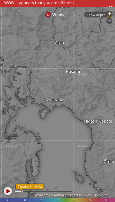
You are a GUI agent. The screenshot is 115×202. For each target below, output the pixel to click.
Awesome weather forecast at (72, 195)
